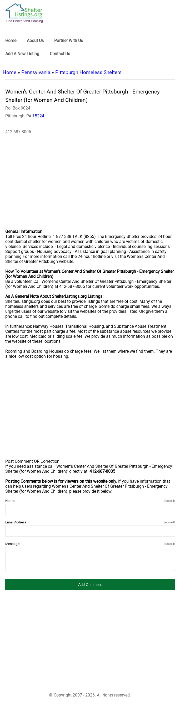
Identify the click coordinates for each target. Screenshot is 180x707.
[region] (90, 186)
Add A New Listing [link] (22, 53)
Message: (90, 544)
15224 (38, 115)
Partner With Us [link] (68, 40)
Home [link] (10, 40)
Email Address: (90, 522)
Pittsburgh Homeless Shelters (88, 72)
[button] (90, 584)
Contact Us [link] (60, 53)
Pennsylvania (35, 72)
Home (9, 72)
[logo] (24, 13)
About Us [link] (35, 40)
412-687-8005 (18, 131)
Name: (90, 501)
